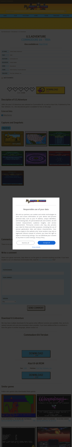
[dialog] (36, 223)
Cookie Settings (30, 237)
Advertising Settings (28, 235)
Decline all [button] (25, 243)
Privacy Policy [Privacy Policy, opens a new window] (40, 237)
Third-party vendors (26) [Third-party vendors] (34, 225)
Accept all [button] (46, 243)
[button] (36, 247)
